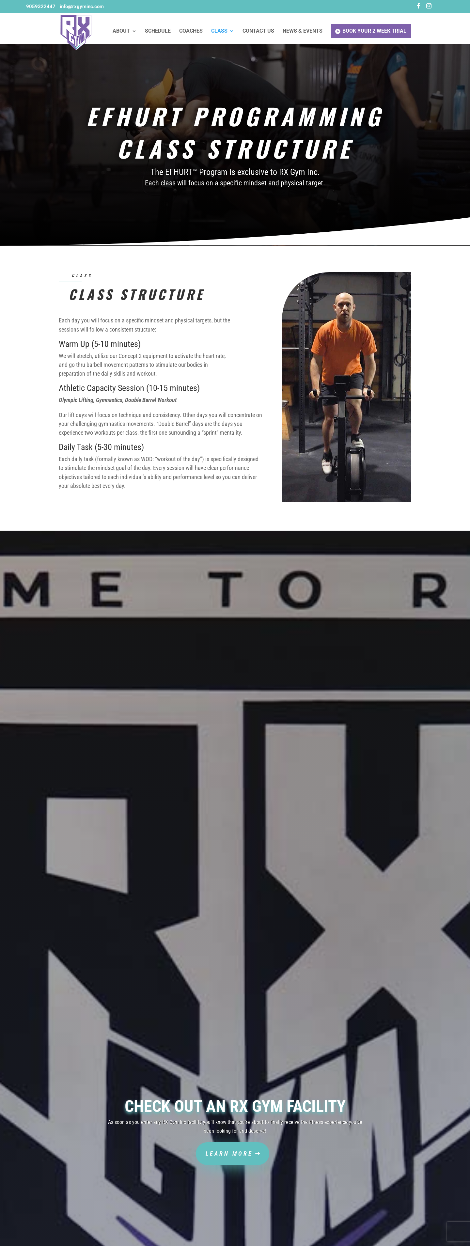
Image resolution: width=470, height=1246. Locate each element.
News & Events (302, 31)
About (121, 31)
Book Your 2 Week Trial (374, 31)
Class (219, 31)
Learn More (229, 1153)
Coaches (191, 31)
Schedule (158, 31)
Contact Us (258, 31)
